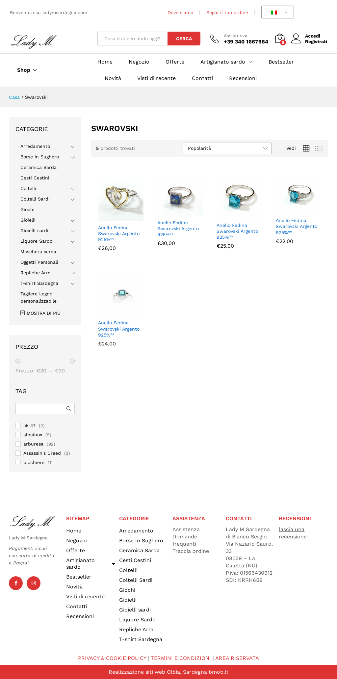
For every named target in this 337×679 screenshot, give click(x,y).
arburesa (33, 444)
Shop (23, 70)
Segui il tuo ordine (227, 12)
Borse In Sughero (39, 156)
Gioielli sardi (34, 230)
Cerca (184, 38)
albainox (32, 434)
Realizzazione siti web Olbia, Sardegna (158, 672)
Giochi (27, 209)
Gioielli (28, 220)
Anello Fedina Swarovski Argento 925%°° (119, 233)
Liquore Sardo (36, 241)
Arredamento (35, 146)
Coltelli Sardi (35, 199)
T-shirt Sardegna (39, 283)
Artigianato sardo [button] (222, 62)
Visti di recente (156, 78)
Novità (113, 78)
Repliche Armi (36, 272)
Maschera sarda (38, 251)
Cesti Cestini (34, 177)
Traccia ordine (190, 551)
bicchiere (33, 462)
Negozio (139, 62)
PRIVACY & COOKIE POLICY (112, 658)
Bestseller (281, 62)
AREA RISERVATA (237, 658)
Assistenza (235, 35)
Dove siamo (180, 12)
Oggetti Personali (39, 262)
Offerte (175, 62)
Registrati (316, 41)
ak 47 (29, 425)
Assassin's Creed (42, 453)
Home (105, 62)
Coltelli (28, 188)
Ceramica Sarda (38, 167)
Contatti (202, 78)
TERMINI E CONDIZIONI (181, 658)
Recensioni (243, 78)
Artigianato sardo (91, 563)
